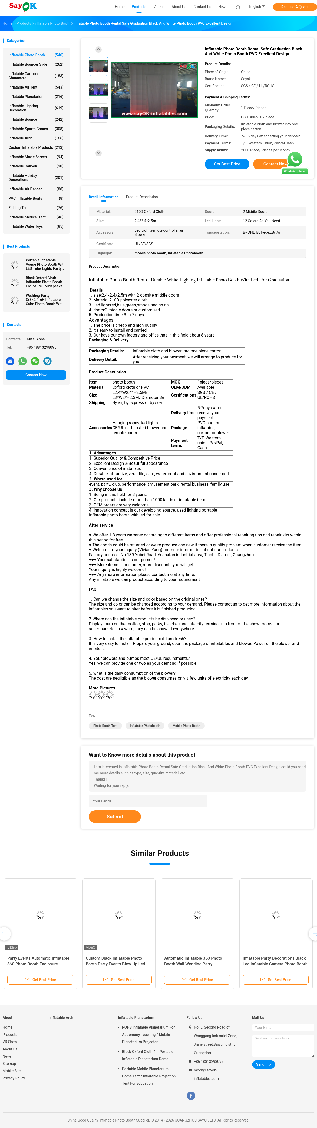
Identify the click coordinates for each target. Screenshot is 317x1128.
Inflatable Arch (36, 138)
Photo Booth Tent (105, 726)
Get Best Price (227, 164)
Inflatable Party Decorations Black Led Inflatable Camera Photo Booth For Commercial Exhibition (275, 964)
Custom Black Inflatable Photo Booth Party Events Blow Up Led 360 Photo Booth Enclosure (115, 964)
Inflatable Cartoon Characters (36, 76)
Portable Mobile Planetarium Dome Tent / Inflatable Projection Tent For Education (149, 1076)
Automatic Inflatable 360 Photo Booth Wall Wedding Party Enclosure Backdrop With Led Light (196, 964)
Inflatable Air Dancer (36, 189)
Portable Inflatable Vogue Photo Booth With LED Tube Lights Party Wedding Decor (45, 264)
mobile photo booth (186, 726)
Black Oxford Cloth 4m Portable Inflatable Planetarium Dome (147, 1055)
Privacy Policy (14, 1078)
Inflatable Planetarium (36, 96)
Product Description (142, 197)
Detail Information (103, 197)
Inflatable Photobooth (145, 726)
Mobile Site (12, 1071)
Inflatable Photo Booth (36, 55)
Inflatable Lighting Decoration (36, 108)
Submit (115, 817)
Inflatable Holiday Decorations (36, 177)
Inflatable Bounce (36, 119)
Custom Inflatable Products (36, 147)
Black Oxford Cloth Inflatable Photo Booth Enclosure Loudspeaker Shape (45, 282)
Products (10, 1034)
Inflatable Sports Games (36, 128)
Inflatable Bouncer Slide (36, 64)
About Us (10, 1049)
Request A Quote (294, 7)
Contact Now (36, 375)
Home (7, 1027)
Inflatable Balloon (36, 166)
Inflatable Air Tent (36, 87)
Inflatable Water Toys (36, 226)
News (7, 1056)
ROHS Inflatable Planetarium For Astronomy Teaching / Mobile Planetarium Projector (148, 1034)
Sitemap (9, 1064)
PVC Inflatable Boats (36, 198)
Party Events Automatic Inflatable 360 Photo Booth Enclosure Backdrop (38, 964)
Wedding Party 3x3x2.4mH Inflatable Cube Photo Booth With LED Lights (44, 299)
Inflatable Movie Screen (36, 156)
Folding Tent (36, 207)
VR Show (10, 1042)
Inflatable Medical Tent (36, 217)
